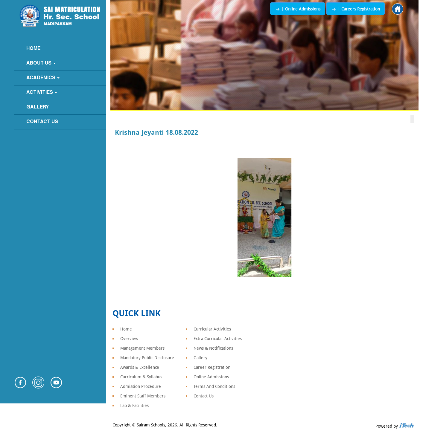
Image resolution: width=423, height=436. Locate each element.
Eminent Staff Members (142, 396)
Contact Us (42, 122)
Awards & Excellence (139, 367)
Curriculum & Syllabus (141, 376)
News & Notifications (213, 348)
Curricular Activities (212, 329)
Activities (41, 93)
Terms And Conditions (214, 386)
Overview (129, 338)
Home (33, 49)
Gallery (37, 107)
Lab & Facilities (134, 405)
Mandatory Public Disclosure (147, 357)
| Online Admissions (297, 9)
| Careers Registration (355, 9)
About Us (41, 63)
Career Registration (212, 367)
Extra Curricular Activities (218, 338)
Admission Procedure (140, 386)
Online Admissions (211, 376)
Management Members (142, 348)
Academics (43, 78)
